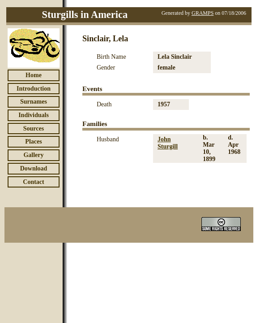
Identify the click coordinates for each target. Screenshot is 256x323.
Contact (33, 182)
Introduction (34, 88)
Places (33, 141)
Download (33, 168)
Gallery (33, 155)
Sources (33, 128)
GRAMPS (202, 13)
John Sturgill (168, 143)
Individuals (33, 115)
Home (34, 75)
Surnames (33, 101)
